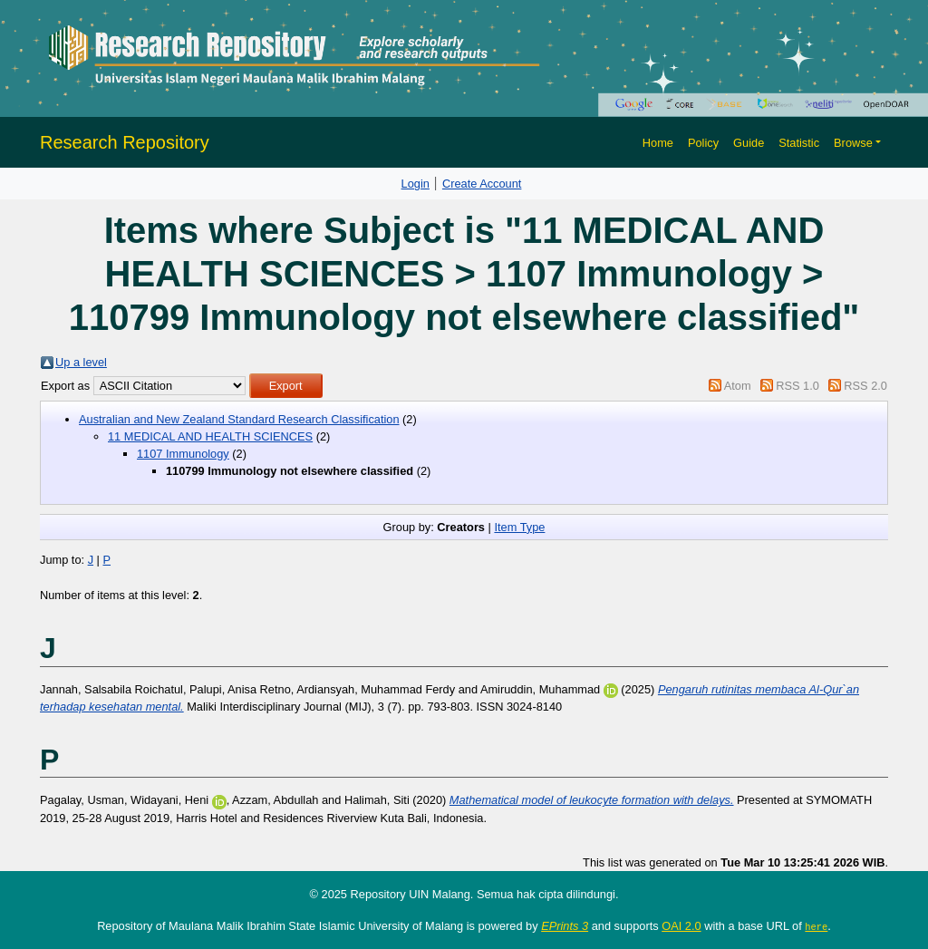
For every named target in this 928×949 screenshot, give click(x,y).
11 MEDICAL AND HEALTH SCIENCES (210, 436)
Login (415, 183)
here (816, 926)
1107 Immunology (183, 453)
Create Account (482, 183)
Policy (703, 143)
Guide (748, 143)
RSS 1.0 (797, 385)
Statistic (798, 143)
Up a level (81, 362)
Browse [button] (853, 143)
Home (658, 143)
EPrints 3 (564, 926)
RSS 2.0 (865, 385)
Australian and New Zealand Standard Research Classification (239, 419)
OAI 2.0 (681, 926)
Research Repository (124, 142)
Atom (737, 385)
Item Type (519, 527)
